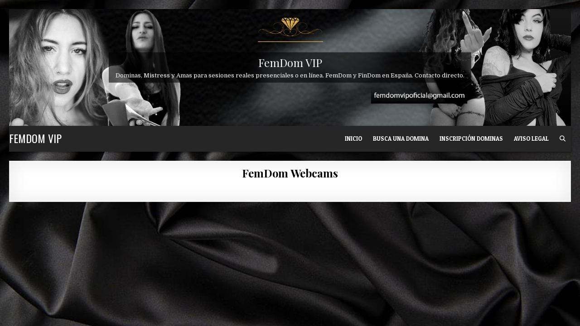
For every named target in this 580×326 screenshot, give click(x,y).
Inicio (353, 138)
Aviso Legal (531, 138)
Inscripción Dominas (471, 138)
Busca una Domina (401, 138)
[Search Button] (562, 138)
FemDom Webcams (290, 173)
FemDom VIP (290, 62)
